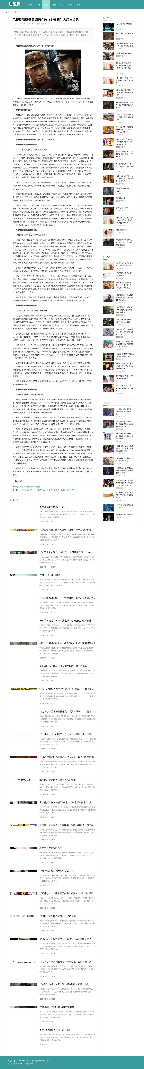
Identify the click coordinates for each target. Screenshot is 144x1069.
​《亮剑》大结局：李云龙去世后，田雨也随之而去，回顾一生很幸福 (47, 490)
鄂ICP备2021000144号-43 (41, 1061)
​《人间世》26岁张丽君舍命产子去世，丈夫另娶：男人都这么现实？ (73, 961)
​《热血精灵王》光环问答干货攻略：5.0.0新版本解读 (65, 529)
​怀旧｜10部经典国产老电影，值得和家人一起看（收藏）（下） (71, 689)
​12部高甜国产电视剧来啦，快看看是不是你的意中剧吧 (66, 757)
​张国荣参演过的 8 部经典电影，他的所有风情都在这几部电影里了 (72, 620)
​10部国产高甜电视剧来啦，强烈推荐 (57, 916)
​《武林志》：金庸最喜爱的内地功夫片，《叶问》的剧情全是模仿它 (73, 893)
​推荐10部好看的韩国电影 (30, 486)
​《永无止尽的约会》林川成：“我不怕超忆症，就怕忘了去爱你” (70, 552)
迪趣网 (10, 12)
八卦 (38, 4)
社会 (54, 4)
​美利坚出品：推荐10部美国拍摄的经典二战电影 (63, 666)
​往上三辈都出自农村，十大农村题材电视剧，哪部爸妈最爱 (68, 598)
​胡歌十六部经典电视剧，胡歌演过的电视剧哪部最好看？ (67, 643)
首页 (30, 4)
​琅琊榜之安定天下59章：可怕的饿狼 (57, 779)
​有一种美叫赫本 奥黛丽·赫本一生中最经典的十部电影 (65, 802)
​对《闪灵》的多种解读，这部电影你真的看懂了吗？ (65, 939)
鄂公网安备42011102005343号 (19, 1061)
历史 (70, 4)
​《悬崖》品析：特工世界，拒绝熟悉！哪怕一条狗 (64, 984)
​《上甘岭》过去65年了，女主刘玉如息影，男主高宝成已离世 (69, 734)
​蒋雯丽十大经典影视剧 (50, 848)
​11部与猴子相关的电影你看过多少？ (57, 870)
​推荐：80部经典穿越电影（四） (55, 1030)
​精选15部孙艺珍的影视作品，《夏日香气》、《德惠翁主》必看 (71, 711)
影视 (46, 4)
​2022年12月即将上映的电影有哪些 (56, 1007)
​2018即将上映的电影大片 (52, 575)
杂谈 (78, 4)
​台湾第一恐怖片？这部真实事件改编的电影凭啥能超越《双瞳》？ (72, 825)
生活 (62, 4)
